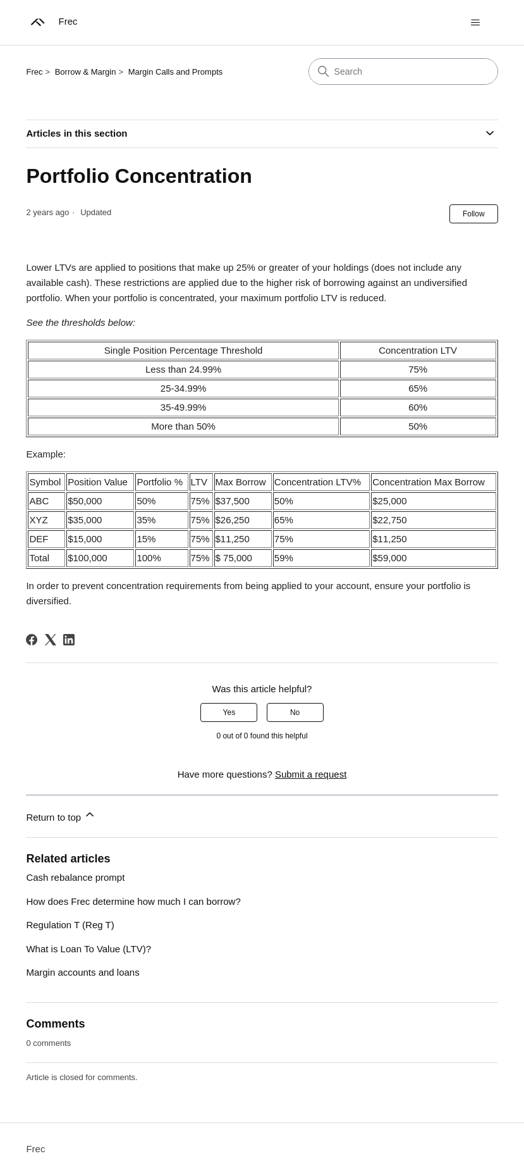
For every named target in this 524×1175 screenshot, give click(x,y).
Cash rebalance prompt (75, 877)
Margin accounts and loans (82, 972)
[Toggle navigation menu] (475, 23)
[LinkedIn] (69, 639)
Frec (34, 72)
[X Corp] (50, 639)
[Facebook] (31, 639)
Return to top (61, 815)
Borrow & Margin (85, 72)
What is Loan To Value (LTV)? (88, 948)
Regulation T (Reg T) (70, 924)
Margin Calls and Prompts (175, 72)
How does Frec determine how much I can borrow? (133, 901)
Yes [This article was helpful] (229, 712)
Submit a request (310, 774)
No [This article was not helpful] (295, 712)
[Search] (403, 71)
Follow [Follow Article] (474, 213)
